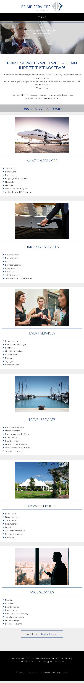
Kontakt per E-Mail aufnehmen (42, 634)
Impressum (32, 672)
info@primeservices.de (53, 661)
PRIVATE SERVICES (42, 506)
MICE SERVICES (42, 592)
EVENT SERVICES (42, 333)
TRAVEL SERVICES (42, 420)
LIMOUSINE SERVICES (42, 247)
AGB (65, 672)
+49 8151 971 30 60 (32, 661)
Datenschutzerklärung (50, 672)
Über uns (20, 672)
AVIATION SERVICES (42, 161)
